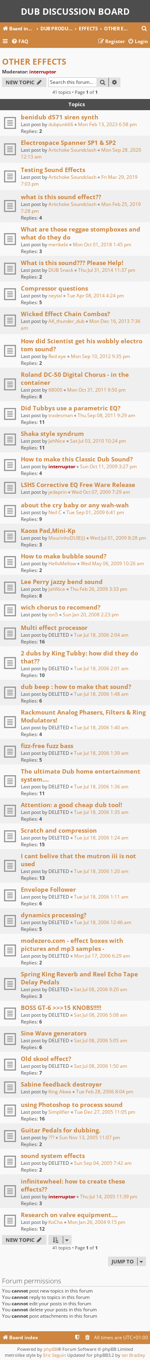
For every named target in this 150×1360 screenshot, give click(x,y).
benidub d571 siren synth (59, 117)
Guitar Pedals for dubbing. (60, 1130)
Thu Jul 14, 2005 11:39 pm (108, 1196)
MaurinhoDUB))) (66, 537)
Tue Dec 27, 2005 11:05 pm (104, 1112)
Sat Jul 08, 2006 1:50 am (100, 1066)
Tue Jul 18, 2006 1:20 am (101, 871)
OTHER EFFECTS (34, 61)
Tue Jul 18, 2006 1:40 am (101, 727)
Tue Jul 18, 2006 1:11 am (101, 896)
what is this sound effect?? (61, 197)
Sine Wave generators (53, 1033)
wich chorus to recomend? (60, 607)
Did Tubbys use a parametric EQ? (70, 408)
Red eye (57, 356)
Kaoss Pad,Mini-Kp (48, 530)
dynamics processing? (53, 915)
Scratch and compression (59, 830)
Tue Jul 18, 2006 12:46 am (102, 922)
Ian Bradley (133, 1355)
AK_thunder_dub (66, 321)
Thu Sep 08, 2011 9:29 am (106, 415)
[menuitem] (144, 29)
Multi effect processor (54, 627)
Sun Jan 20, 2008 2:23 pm (91, 614)
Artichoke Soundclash (72, 149)
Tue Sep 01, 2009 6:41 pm (95, 512)
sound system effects (53, 1156)
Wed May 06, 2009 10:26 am (112, 563)
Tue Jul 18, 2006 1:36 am (101, 786)
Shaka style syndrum (52, 433)
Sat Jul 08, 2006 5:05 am (100, 1040)
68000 (55, 389)
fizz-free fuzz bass (47, 746)
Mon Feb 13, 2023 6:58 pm (107, 124)
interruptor (42, 71)
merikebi (58, 244)
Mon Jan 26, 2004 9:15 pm (96, 1222)
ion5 (53, 614)
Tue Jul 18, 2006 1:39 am (101, 753)
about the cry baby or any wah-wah (75, 505)
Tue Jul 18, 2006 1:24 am (101, 837)
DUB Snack (60, 270)
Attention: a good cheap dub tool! (71, 805)
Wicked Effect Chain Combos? (65, 314)
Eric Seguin (54, 1355)
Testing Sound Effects (53, 170)
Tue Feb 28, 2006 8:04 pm (104, 1091)
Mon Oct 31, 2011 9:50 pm (96, 389)
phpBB (51, 1349)
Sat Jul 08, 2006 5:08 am (100, 1015)
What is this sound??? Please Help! (72, 263)
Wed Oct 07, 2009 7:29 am (101, 492)
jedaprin (57, 492)
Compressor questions (54, 288)
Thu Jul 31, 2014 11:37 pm (106, 270)
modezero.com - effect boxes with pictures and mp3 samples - (72, 944)
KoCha (55, 1222)
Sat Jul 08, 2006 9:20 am (100, 989)
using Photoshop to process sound (72, 1105)
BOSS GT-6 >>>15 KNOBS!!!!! (61, 1008)
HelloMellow (62, 563)
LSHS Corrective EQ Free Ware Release (78, 485)
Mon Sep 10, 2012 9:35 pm (100, 356)
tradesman (60, 415)
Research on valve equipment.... (69, 1215)
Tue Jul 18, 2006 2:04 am (101, 634)
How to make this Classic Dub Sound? (77, 459)
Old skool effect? (46, 1059)
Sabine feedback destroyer (61, 1084)
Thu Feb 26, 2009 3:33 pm (98, 589)
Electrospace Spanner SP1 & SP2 (68, 142)
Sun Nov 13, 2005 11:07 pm (89, 1137)
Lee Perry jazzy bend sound (62, 582)
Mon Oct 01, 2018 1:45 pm (102, 244)
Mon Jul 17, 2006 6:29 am (102, 955)
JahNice (56, 440)
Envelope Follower (48, 889)
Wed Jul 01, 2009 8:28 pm (118, 537)
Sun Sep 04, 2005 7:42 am (103, 1163)
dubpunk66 (60, 124)
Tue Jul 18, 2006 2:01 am (101, 668)
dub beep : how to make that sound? (76, 687)
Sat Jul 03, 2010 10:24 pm (98, 440)
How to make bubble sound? (63, 556)
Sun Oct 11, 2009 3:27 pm (108, 466)
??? (51, 1137)
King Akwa (59, 1091)
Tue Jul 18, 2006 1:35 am (101, 812)
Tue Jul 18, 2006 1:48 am (101, 694)
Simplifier (59, 1112)
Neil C (55, 512)
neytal (55, 295)
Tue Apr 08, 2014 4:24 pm (95, 295)
